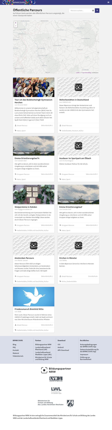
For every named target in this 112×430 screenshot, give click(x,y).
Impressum (84, 354)
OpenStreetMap (86, 72)
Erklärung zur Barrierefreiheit (85, 358)
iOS (59, 344)
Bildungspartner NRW (43, 344)
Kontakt (16, 350)
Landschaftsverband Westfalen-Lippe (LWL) (43, 353)
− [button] (15, 26)
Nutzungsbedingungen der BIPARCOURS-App (88, 345)
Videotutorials (18, 356)
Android (61, 347)
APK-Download (63, 350)
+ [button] (15, 22)
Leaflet (78, 72)
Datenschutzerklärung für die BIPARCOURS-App (89, 350)
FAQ (14, 347)
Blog (14, 344)
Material (16, 353)
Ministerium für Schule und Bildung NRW (43, 358)
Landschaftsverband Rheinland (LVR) (42, 348)
